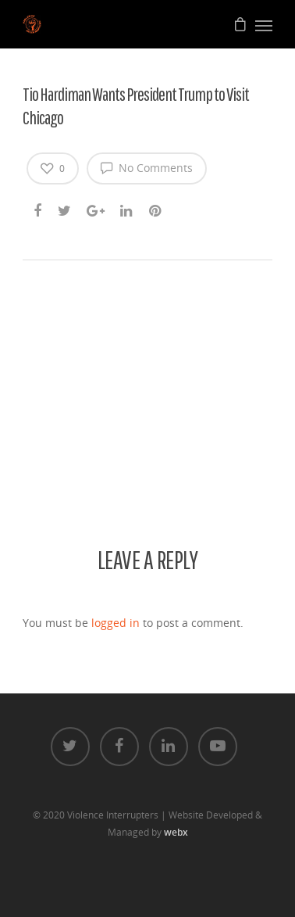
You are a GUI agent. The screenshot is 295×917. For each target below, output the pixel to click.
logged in (115, 622)
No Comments (147, 167)
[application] (147, 358)
